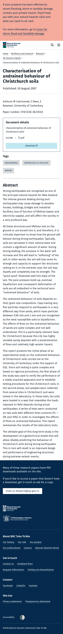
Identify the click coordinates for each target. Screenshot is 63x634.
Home (5, 53)
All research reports (12, 58)
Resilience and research (22, 53)
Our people (35, 542)
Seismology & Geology (36, 163)
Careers (28, 548)
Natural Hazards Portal (47, 548)
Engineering (11, 163)
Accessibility (9, 617)
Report (8, 170)
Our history (8, 542)
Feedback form (25, 564)
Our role (22, 542)
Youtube (33, 585)
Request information (13, 569)
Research (40, 53)
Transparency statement (37, 601)
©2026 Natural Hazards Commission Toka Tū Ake (25, 628)
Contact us (8, 564)
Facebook (8, 585)
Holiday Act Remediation (41, 569)
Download (31, 145)
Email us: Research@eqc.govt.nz (22, 491)
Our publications (11, 548)
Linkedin (20, 585)
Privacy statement (12, 601)
